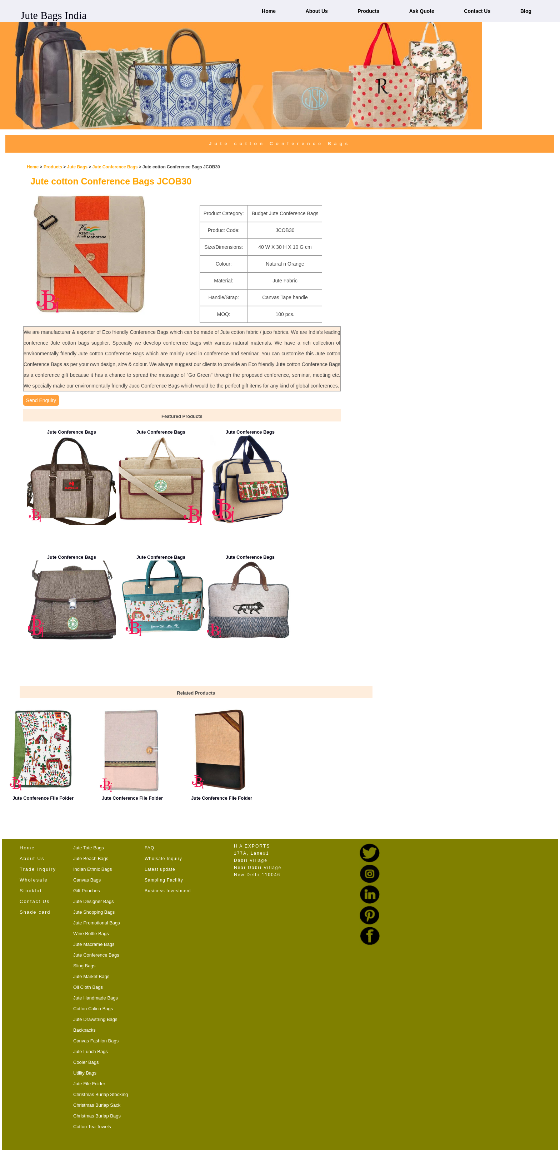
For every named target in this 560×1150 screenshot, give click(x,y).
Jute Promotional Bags (96, 923)
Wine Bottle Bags (91, 933)
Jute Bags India (54, 15)
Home (269, 11)
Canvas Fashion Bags (96, 1040)
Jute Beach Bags (90, 858)
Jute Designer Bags (93, 901)
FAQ (149, 847)
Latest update (160, 869)
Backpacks (84, 1030)
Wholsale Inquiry (163, 858)
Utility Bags (84, 1073)
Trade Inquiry (38, 869)
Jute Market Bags (91, 976)
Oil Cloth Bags (88, 987)
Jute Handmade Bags (95, 998)
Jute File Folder (89, 1083)
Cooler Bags (86, 1062)
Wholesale (34, 880)
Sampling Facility (164, 880)
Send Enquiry (41, 400)
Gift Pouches (86, 890)
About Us (317, 11)
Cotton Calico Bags (93, 1008)
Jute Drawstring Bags (95, 1019)
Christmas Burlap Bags (97, 1116)
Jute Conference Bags (115, 166)
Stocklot (31, 890)
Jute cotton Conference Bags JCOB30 (111, 181)
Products (368, 11)
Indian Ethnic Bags (92, 869)
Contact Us (477, 11)
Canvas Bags (87, 880)
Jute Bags (77, 166)
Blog (525, 11)
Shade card (35, 912)
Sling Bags (84, 965)
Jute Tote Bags (88, 847)
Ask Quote (421, 11)
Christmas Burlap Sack (96, 1105)
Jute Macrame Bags (94, 944)
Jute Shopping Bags (94, 912)
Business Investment (168, 890)
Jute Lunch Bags (90, 1051)
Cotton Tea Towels (92, 1126)
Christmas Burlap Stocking (100, 1094)
